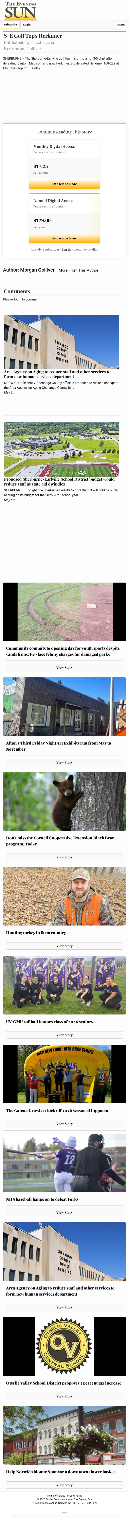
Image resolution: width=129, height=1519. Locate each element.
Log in (66, 249)
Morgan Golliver (38, 270)
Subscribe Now (64, 184)
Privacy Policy (74, 1495)
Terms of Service (56, 1495)
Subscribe (10, 24)
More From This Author (78, 270)
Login (27, 24)
